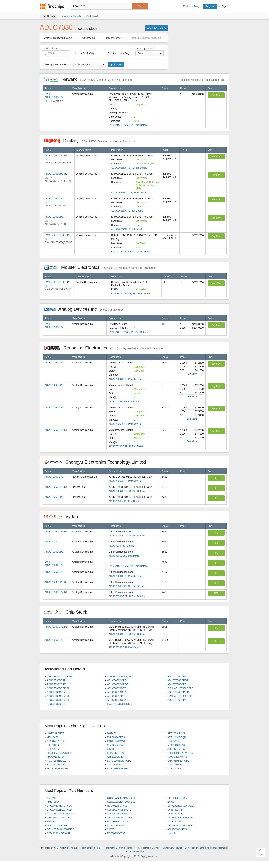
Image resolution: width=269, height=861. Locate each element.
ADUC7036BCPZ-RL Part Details (129, 192)
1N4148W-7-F (175, 809)
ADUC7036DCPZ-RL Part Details (129, 167)
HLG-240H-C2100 (177, 798)
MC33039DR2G (176, 745)
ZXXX (170, 801)
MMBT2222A (174, 821)
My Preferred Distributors (60, 38)
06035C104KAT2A (177, 829)
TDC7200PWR (115, 764)
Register (209, 6)
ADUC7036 (51, 541)
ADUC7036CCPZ (54, 362)
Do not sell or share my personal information (206, 848)
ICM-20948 (53, 745)
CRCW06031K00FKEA (179, 825)
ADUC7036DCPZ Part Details (127, 210)
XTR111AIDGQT (116, 741)
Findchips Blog (191, 6)
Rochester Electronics (104, 347)
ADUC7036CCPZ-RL (56, 429)
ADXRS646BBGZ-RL (58, 760)
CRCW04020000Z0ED (119, 817)
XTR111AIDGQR (176, 737)
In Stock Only (84, 53)
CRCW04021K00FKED (59, 809)
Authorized (91, 38)
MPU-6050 (52, 737)
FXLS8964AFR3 (116, 737)
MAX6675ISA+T (116, 745)
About (74, 848)
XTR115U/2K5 (175, 768)
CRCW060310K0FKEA (59, 805)
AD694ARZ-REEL (56, 741)
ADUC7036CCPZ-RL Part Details (126, 446)
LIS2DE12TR (114, 749)
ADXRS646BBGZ (176, 749)
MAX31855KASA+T (57, 768)
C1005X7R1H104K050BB (121, 798)
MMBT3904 (53, 801)
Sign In (225, 6)
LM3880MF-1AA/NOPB (59, 752)
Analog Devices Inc (83, 309)
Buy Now (215, 95)
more (135, 100)
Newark (88, 79)
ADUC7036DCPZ (54, 198)
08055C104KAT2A (57, 825)
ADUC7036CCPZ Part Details (125, 379)
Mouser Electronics (100, 267)
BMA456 (111, 733)
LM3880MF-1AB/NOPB (180, 752)
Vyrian (63, 516)
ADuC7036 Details (156, 28)
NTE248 (51, 798)
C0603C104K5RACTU (119, 813)
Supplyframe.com (149, 856)
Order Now (216, 283)
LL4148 (171, 833)
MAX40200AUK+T (177, 756)
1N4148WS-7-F (175, 813)
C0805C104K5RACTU (119, 809)
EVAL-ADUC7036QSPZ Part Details (128, 125)
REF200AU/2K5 (176, 733)
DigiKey (89, 140)
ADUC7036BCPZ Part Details (127, 229)
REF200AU (53, 749)
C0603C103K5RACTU (59, 833)
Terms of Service (151, 848)
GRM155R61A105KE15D (60, 829)
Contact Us (62, 848)
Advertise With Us (135, 851)
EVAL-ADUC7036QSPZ (57, 235)
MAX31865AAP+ (176, 764)
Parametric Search (113, 848)
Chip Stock (67, 611)
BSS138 (51, 821)
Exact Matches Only (116, 53)
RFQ (216, 478)
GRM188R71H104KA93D (181, 805)
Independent (116, 38)
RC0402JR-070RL (117, 805)
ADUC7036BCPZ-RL (56, 173)
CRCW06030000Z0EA (59, 817)
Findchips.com (52, 6)
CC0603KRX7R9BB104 (180, 817)
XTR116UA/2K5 (55, 764)
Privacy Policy (133, 848)
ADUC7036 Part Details (121, 545)
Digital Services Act (172, 848)
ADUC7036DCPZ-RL (56, 155)
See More (192, 374)
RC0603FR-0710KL (117, 821)
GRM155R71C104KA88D (60, 813)
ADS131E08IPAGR (117, 768)
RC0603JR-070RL (117, 833)
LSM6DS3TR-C (115, 752)
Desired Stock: (56, 51)
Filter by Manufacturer (55, 64)
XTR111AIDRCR (116, 756)
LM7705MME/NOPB (178, 760)
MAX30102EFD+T (57, 756)
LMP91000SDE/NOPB (119, 760)
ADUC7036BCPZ (54, 216)
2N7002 (111, 829)
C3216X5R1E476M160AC (121, 801)
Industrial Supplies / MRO (149, 38)
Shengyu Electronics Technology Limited (97, 462)
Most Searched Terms (91, 848)
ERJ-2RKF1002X (116, 825)
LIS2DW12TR (174, 741)
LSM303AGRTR (55, 733)
